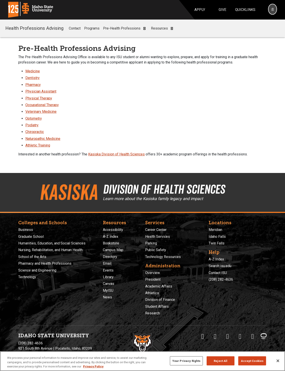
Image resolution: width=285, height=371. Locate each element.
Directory (110, 257)
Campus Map (113, 250)
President (153, 279)
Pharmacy (33, 85)
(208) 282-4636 (221, 279)
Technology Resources (163, 257)
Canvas (108, 284)
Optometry (33, 118)
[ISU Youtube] (240, 336)
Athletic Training (37, 145)
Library (108, 277)
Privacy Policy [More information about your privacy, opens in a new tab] (93, 366)
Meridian (215, 230)
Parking (151, 243)
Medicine (32, 71)
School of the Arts (32, 257)
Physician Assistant (40, 91)
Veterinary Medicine (41, 111)
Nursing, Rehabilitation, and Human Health (50, 250)
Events (108, 270)
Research (152, 313)
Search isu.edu (220, 266)
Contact (75, 28)
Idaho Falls (217, 236)
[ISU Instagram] (227, 336)
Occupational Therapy (42, 105)
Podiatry (32, 125)
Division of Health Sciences (164, 189)
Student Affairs (157, 306)
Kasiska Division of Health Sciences (116, 154)
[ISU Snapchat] (252, 336)
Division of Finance (160, 300)
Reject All (220, 360)
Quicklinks (245, 10)
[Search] (272, 9)
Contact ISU (218, 273)
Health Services (157, 236)
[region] (142, 361)
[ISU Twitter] (215, 336)
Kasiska (68, 192)
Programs (92, 28)
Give (222, 10)
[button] (144, 28)
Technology (27, 277)
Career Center (156, 230)
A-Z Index (110, 236)
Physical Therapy (38, 98)
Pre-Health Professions (125, 28)
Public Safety (155, 250)
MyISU (108, 290)
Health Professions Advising (34, 28)
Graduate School (31, 236)
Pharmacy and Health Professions (44, 263)
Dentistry (32, 78)
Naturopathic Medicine (42, 139)
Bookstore (111, 243)
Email (107, 263)
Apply (199, 10)
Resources (163, 28)
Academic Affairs (158, 286)
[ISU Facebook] (202, 336)
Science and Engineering (37, 270)
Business (25, 230)
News (107, 297)
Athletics (152, 293)
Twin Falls (216, 243)
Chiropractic (34, 132)
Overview (152, 273)
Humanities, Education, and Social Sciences (52, 243)
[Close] (278, 361)
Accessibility (113, 230)
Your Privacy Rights (186, 360)
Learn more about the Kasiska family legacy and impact (153, 198)
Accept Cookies (252, 360)
